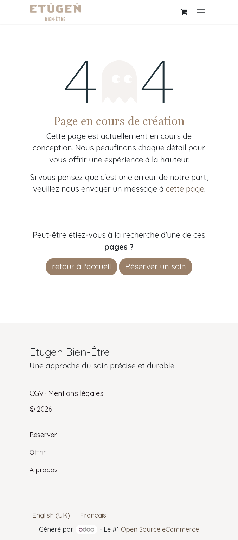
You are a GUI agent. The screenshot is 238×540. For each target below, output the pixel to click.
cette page (185, 189)
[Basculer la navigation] (201, 12)
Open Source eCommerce (160, 529)
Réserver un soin (155, 266)
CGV (37, 393)
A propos (44, 469)
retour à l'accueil (81, 266)
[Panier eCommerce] (184, 12)
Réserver (43, 434)
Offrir (38, 452)
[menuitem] (51, 515)
